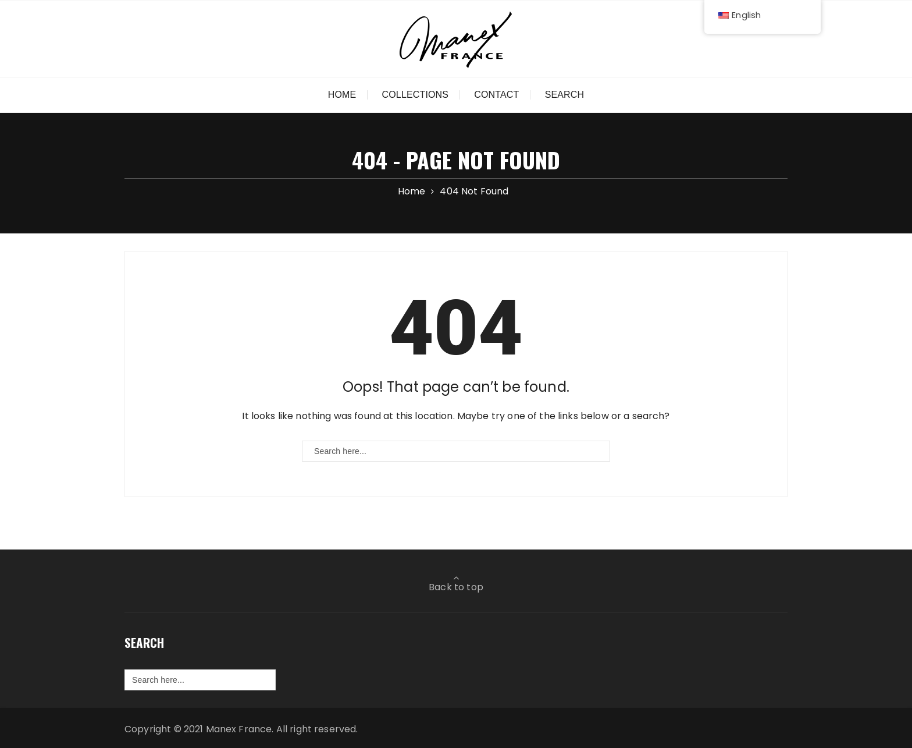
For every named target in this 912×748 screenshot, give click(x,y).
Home (342, 95)
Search (565, 95)
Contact (496, 95)
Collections (415, 95)
